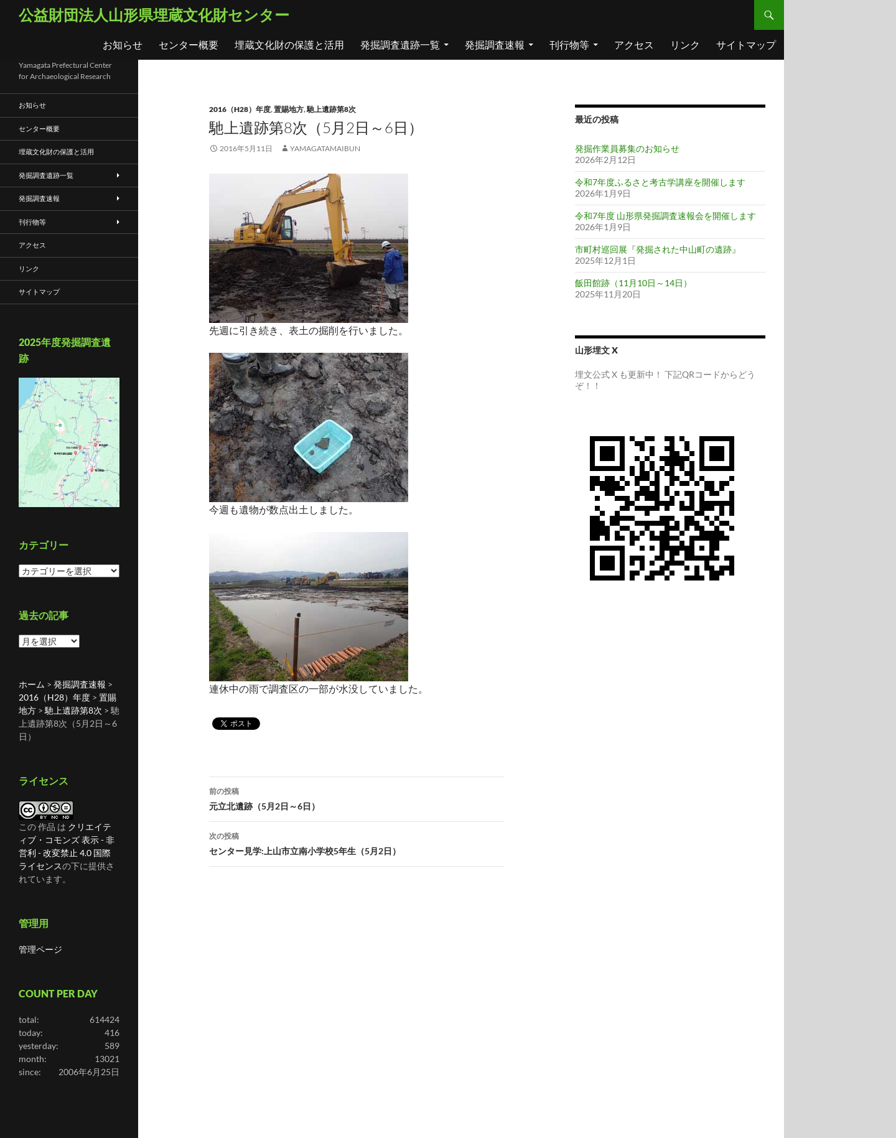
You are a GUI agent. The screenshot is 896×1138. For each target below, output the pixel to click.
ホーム (32, 684)
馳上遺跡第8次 (331, 109)
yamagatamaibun (325, 148)
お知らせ (122, 44)
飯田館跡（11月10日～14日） (633, 283)
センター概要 (188, 44)
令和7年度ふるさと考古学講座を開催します (660, 182)
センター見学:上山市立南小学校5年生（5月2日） (356, 842)
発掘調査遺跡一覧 (400, 44)
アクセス (634, 44)
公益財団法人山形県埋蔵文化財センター (154, 15)
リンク (685, 44)
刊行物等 (569, 44)
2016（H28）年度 (240, 109)
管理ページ (40, 949)
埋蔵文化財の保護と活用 (289, 44)
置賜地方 (289, 109)
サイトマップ (746, 44)
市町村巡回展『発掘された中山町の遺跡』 (657, 249)
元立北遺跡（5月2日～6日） (356, 797)
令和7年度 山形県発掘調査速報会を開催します (665, 215)
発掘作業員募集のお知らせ (627, 148)
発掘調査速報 (495, 44)
